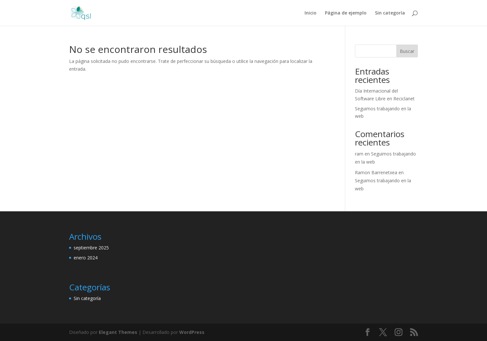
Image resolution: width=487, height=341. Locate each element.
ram (359, 154)
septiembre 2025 (91, 248)
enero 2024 (86, 258)
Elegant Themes (118, 332)
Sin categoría (390, 13)
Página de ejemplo (346, 13)
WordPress (191, 332)
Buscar (407, 51)
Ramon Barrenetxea (376, 172)
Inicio (310, 13)
